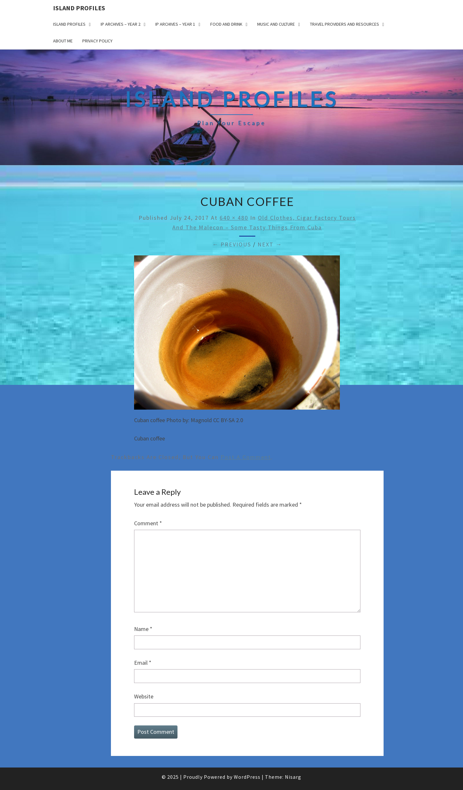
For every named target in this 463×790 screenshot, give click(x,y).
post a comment (246, 457)
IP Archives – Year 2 (121, 24)
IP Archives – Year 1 (175, 24)
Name (143, 629)
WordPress (247, 777)
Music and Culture (276, 24)
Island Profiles (79, 8)
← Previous (231, 244)
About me (63, 41)
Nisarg (293, 777)
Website (143, 696)
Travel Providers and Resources (344, 24)
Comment (148, 523)
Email (142, 662)
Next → (270, 244)
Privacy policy (97, 41)
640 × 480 (234, 217)
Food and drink (226, 24)
